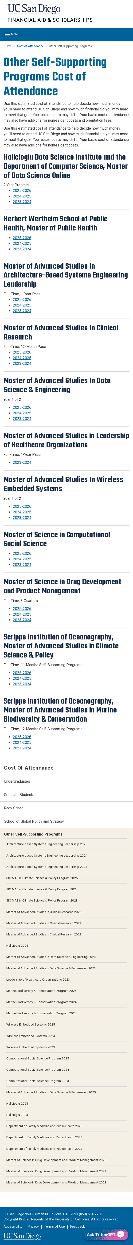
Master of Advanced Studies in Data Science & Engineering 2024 (51, 957)
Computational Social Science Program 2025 (37, 1058)
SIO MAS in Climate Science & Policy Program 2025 (42, 878)
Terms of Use (54, 1227)
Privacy (33, 1227)
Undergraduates (17, 781)
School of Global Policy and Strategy (34, 821)
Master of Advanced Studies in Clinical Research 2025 (44, 912)
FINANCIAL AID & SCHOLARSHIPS (50, 20)
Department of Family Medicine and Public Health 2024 (44, 1137)
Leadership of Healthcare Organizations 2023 (38, 979)
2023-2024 (22, 202)
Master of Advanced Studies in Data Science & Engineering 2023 (51, 968)
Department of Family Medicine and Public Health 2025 (44, 1126)
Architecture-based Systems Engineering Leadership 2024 (46, 855)
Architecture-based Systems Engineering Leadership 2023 (46, 867)
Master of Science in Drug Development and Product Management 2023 (56, 1182)
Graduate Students (19, 794)
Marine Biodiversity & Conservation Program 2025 (41, 991)
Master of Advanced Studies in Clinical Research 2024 (44, 923)
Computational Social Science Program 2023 (37, 1081)
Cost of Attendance (30, 46)
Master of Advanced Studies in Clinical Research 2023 (44, 934)
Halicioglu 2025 (17, 945)
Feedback (77, 1227)
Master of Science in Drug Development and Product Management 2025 (56, 1160)
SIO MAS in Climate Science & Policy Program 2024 (42, 889)
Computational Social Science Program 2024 (37, 1069)
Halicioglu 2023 (17, 1115)
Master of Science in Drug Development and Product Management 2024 (56, 1171)
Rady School (14, 808)
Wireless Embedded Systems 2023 (30, 1047)
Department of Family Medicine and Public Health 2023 (44, 1148)
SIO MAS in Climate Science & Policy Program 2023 (42, 900)
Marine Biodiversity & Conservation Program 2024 (41, 1002)
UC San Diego (34, 11)
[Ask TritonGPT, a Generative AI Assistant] (105, 1234)
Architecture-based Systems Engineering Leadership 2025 (46, 844)
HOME (8, 46)
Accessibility (13, 1227)
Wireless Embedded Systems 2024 (30, 1036)
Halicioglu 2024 (17, 1103)
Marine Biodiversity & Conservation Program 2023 (41, 1013)
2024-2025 (22, 196)
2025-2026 (22, 190)
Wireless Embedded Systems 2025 (30, 1024)
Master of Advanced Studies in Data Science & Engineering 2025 (51, 1092)
